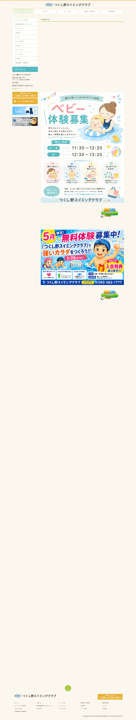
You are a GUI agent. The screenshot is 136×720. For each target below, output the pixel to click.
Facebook (18, 45)
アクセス (17, 37)
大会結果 (17, 32)
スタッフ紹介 (19, 54)
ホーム (23, 11)
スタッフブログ (19, 50)
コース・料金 (67, 11)
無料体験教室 (111, 11)
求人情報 (17, 58)
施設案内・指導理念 (89, 11)
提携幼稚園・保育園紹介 (22, 63)
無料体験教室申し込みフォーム (23, 24)
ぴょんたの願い (19, 41)
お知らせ (45, 11)
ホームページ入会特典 (21, 20)
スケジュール (19, 28)
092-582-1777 (20, 78)
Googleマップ (17, 88)
